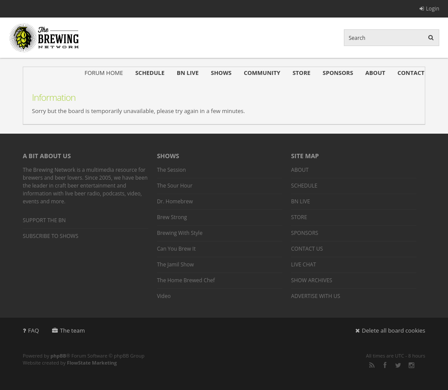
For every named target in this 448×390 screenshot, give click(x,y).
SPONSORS (338, 73)
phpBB (58, 355)
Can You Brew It (176, 248)
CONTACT (410, 73)
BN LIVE (188, 73)
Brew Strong (172, 217)
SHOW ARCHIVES (311, 280)
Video (164, 296)
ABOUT (375, 73)
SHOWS (221, 73)
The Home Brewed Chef (186, 280)
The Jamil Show (175, 264)
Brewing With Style (180, 233)
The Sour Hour (174, 185)
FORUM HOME (103, 73)
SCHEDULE (149, 73)
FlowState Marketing (92, 362)
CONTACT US (307, 248)
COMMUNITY (262, 73)
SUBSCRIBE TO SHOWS (50, 236)
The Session (171, 170)
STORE (302, 73)
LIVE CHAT (303, 264)
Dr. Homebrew (175, 201)
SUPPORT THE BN (44, 220)
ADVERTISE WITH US (315, 296)
